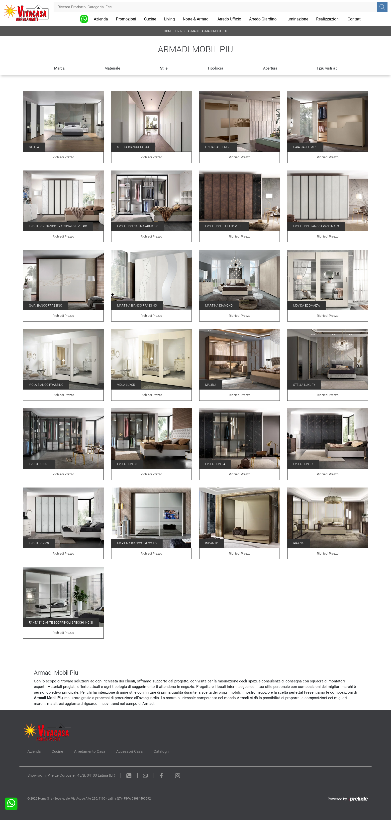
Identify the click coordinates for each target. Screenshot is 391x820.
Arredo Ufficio (229, 19)
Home (168, 31)
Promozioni (126, 19)
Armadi (193, 31)
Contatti (355, 19)
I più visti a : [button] (327, 68)
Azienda (101, 19)
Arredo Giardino (263, 19)
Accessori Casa (129, 751)
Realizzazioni (328, 19)
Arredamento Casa (89, 751)
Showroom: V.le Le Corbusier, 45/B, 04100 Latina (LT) (71, 775)
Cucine (150, 19)
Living (169, 19)
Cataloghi (162, 751)
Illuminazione (296, 19)
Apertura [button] (270, 68)
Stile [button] (164, 68)
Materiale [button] (112, 68)
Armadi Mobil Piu (214, 31)
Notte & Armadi (196, 19)
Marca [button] (59, 68)
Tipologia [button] (215, 68)
